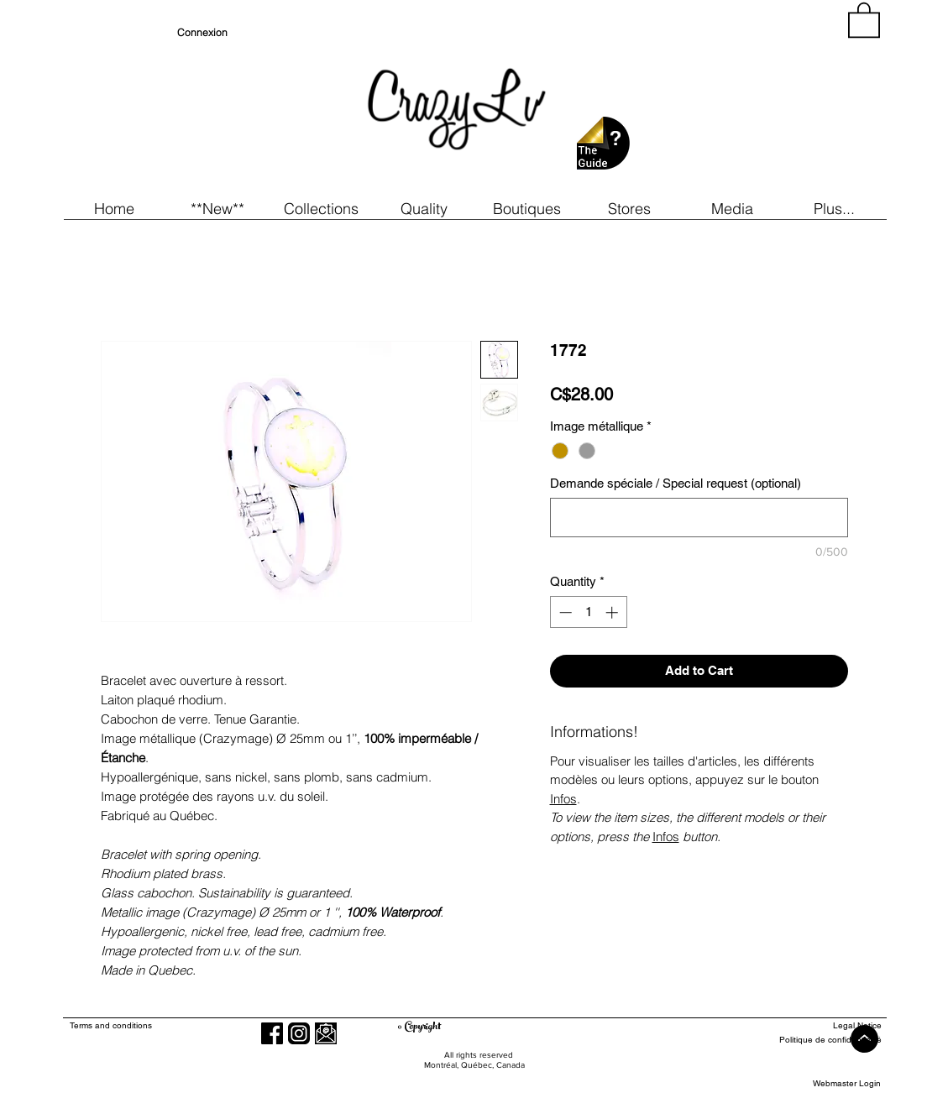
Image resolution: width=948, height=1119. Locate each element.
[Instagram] (299, 1033)
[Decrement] (564, 612)
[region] (730, 100)
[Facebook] (272, 1033)
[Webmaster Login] (847, 1083)
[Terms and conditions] (179, 1025)
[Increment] (613, 612)
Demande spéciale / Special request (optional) (675, 483)
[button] (218, 208)
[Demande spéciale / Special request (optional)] (699, 517)
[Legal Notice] (820, 1025)
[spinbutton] (588, 612)
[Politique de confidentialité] (820, 1039)
